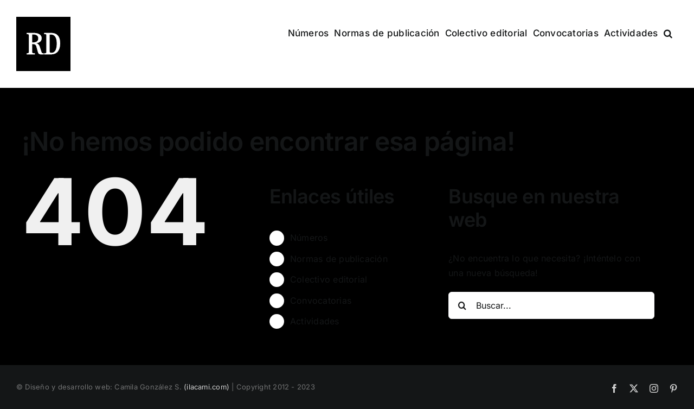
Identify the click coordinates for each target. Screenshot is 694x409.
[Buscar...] (551, 305)
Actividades (314, 321)
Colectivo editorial (329, 279)
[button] (668, 32)
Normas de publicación (339, 258)
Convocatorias (320, 300)
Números (309, 237)
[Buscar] (461, 305)
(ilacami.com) (206, 386)
